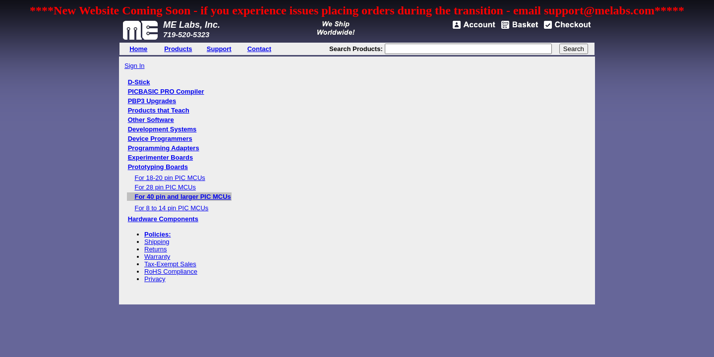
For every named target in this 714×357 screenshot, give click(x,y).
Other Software (151, 119)
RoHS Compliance (170, 271)
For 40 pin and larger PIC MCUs (182, 196)
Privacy (155, 279)
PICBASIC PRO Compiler (166, 91)
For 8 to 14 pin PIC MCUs (171, 208)
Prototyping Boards (158, 167)
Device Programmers (160, 138)
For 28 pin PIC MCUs (165, 187)
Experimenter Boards (160, 157)
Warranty (157, 256)
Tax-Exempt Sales (170, 264)
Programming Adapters (163, 148)
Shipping (157, 241)
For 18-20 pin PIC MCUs (169, 177)
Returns (155, 249)
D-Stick (139, 82)
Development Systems (162, 129)
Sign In (134, 65)
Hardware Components (163, 219)
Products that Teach (158, 110)
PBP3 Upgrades (152, 101)
